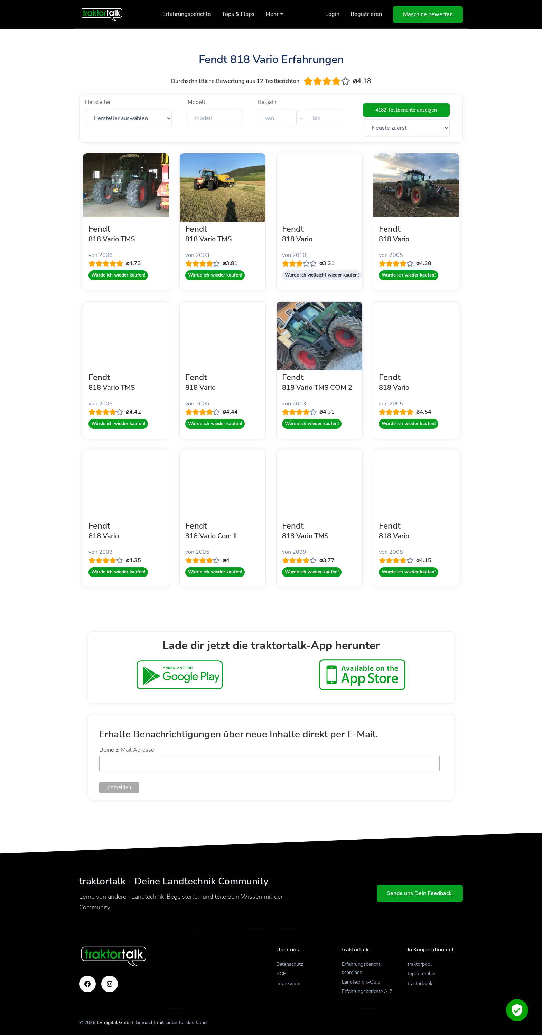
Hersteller (98, 102)
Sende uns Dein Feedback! (420, 893)
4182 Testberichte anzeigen (406, 110)
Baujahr (267, 102)
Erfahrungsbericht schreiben (361, 968)
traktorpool (420, 964)
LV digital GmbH (115, 1022)
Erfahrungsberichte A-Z (367, 991)
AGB (281, 973)
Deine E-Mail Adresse (126, 750)
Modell (196, 102)
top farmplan (422, 973)
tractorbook (420, 983)
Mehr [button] (274, 14)
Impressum (288, 983)
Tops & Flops (238, 14)
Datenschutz (289, 964)
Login (332, 14)
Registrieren (366, 14)
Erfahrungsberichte (186, 14)
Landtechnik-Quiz (361, 982)
